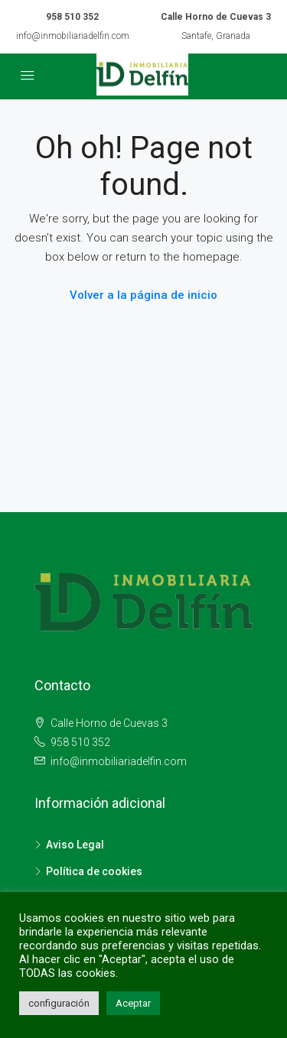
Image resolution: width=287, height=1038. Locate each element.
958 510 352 (72, 16)
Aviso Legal (75, 845)
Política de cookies (94, 871)
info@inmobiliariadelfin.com (72, 36)
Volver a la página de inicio (143, 295)
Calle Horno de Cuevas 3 (108, 723)
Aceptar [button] (133, 1003)
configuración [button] (59, 1003)
